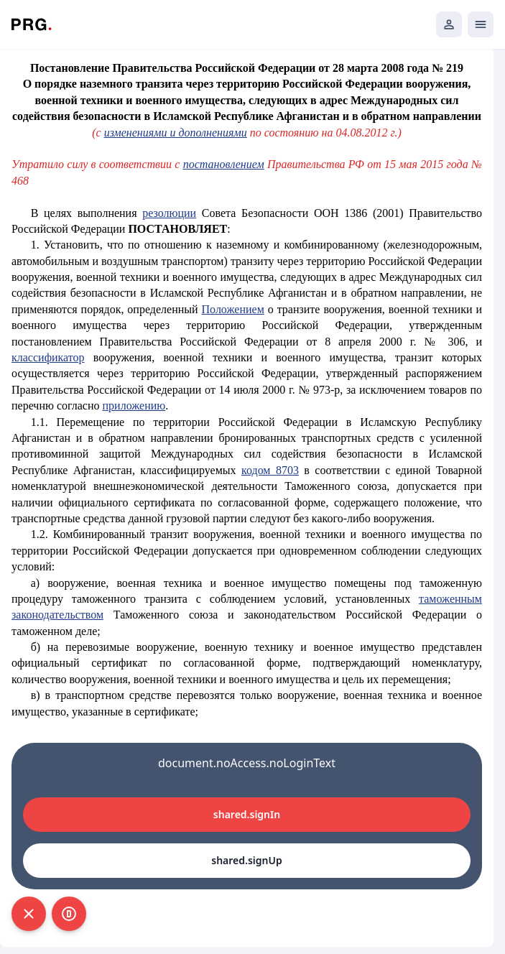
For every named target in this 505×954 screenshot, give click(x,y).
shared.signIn (246, 814)
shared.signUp (246, 860)
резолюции (169, 213)
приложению (134, 405)
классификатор (48, 357)
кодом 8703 (270, 470)
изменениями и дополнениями (175, 132)
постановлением (223, 164)
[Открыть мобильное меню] (481, 24)
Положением (233, 309)
